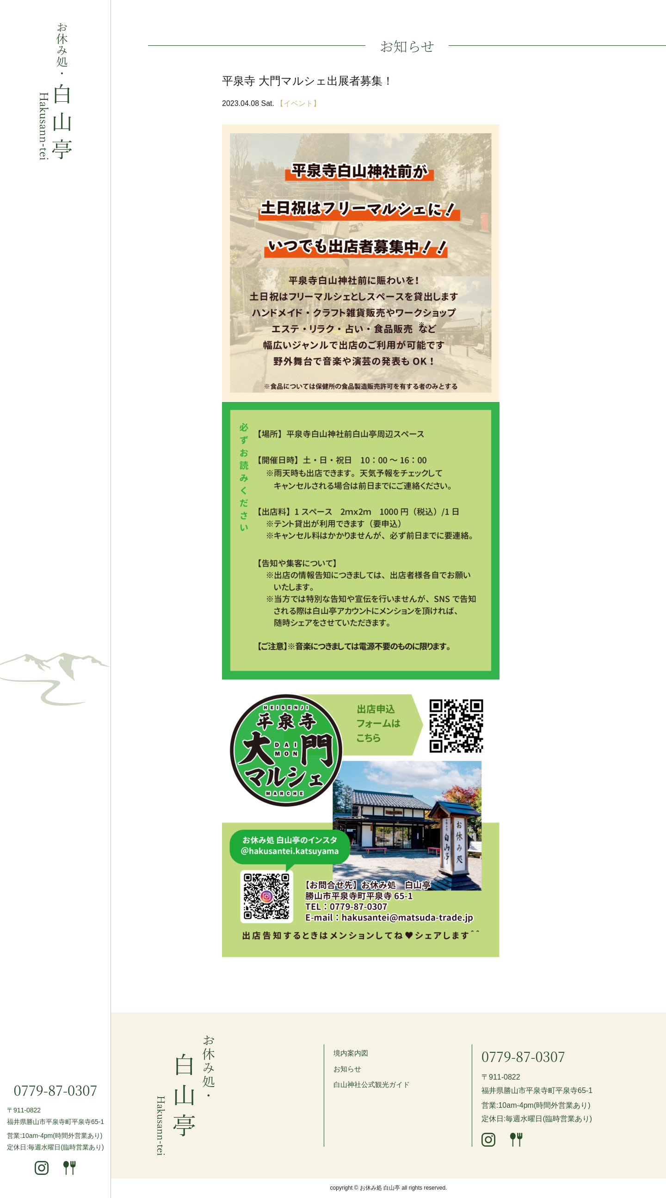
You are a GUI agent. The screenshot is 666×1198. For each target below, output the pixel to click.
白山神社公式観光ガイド (374, 1084)
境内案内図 (351, 1053)
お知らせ (348, 1069)
